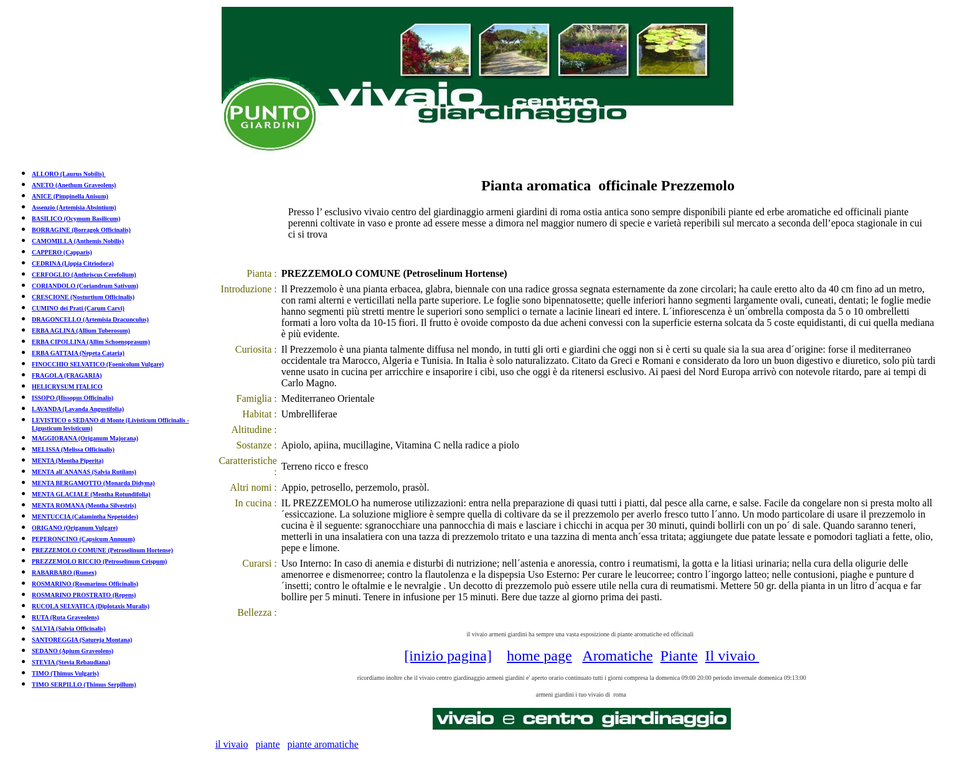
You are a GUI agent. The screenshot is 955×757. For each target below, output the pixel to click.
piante (268, 744)
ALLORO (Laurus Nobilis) (69, 173)
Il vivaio (732, 656)
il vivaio (231, 744)
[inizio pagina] (448, 656)
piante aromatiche (323, 744)
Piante (679, 656)
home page (539, 656)
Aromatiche (617, 656)
